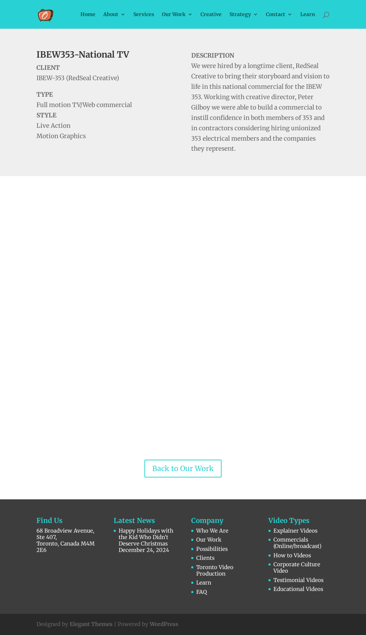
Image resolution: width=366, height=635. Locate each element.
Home (87, 15)
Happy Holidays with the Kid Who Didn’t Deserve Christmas (146, 537)
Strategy (240, 15)
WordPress (164, 624)
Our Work (174, 15)
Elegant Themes (91, 624)
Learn (307, 15)
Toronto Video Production (214, 570)
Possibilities (212, 549)
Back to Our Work (183, 468)
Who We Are (212, 530)
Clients (205, 557)
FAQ (201, 591)
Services (143, 15)
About (110, 15)
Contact (275, 15)
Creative (211, 15)
